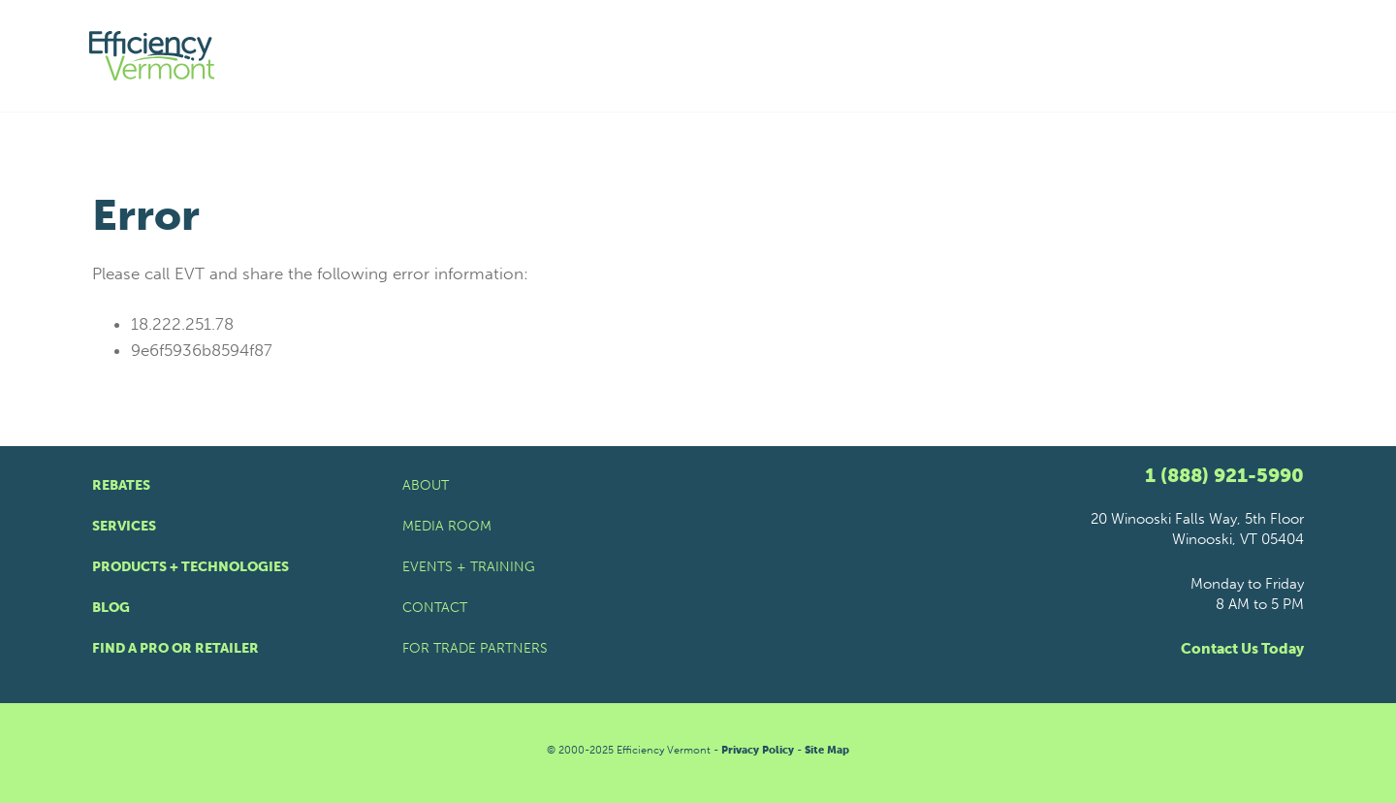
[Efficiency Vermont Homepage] (153, 55)
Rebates (121, 485)
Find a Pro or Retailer (175, 648)
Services (124, 526)
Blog (111, 607)
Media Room (447, 526)
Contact (434, 607)
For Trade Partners (475, 648)
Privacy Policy (757, 750)
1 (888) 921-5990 (1224, 475)
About (425, 485)
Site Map (827, 750)
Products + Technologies (190, 567)
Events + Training (468, 567)
